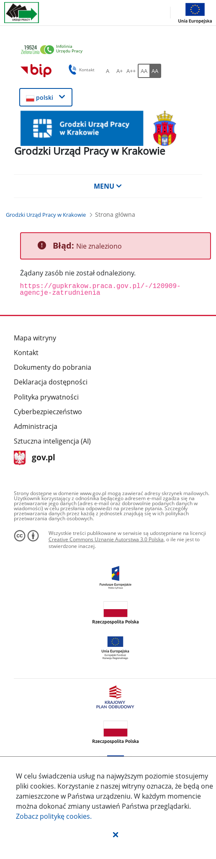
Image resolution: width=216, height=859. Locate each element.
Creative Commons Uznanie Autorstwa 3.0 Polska (106, 539)
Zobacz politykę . (54, 816)
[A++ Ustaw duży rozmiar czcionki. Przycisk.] (131, 71)
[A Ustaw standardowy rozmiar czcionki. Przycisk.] (108, 71)
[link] (109, 50)
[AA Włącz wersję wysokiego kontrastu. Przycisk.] (155, 71)
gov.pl (34, 458)
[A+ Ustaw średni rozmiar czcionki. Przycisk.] (119, 71)
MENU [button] (108, 186)
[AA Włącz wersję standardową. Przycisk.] (143, 71)
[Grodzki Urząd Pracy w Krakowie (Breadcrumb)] (46, 215)
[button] (115, 834)
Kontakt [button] (80, 69)
